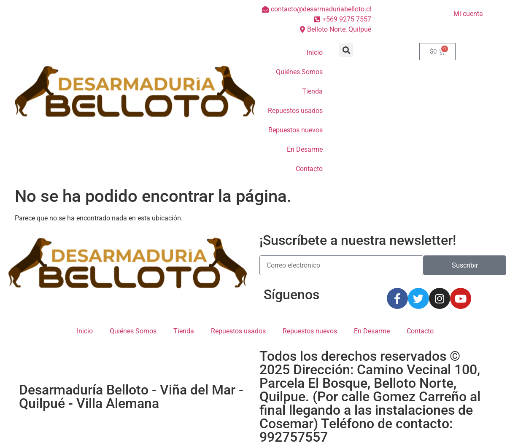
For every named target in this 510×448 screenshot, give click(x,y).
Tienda (312, 91)
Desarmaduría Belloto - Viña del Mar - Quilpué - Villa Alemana (131, 396)
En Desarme (305, 149)
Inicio (315, 52)
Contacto (309, 169)
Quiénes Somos (299, 72)
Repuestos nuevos (295, 130)
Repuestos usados (295, 111)
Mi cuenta (468, 14)
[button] (346, 50)
